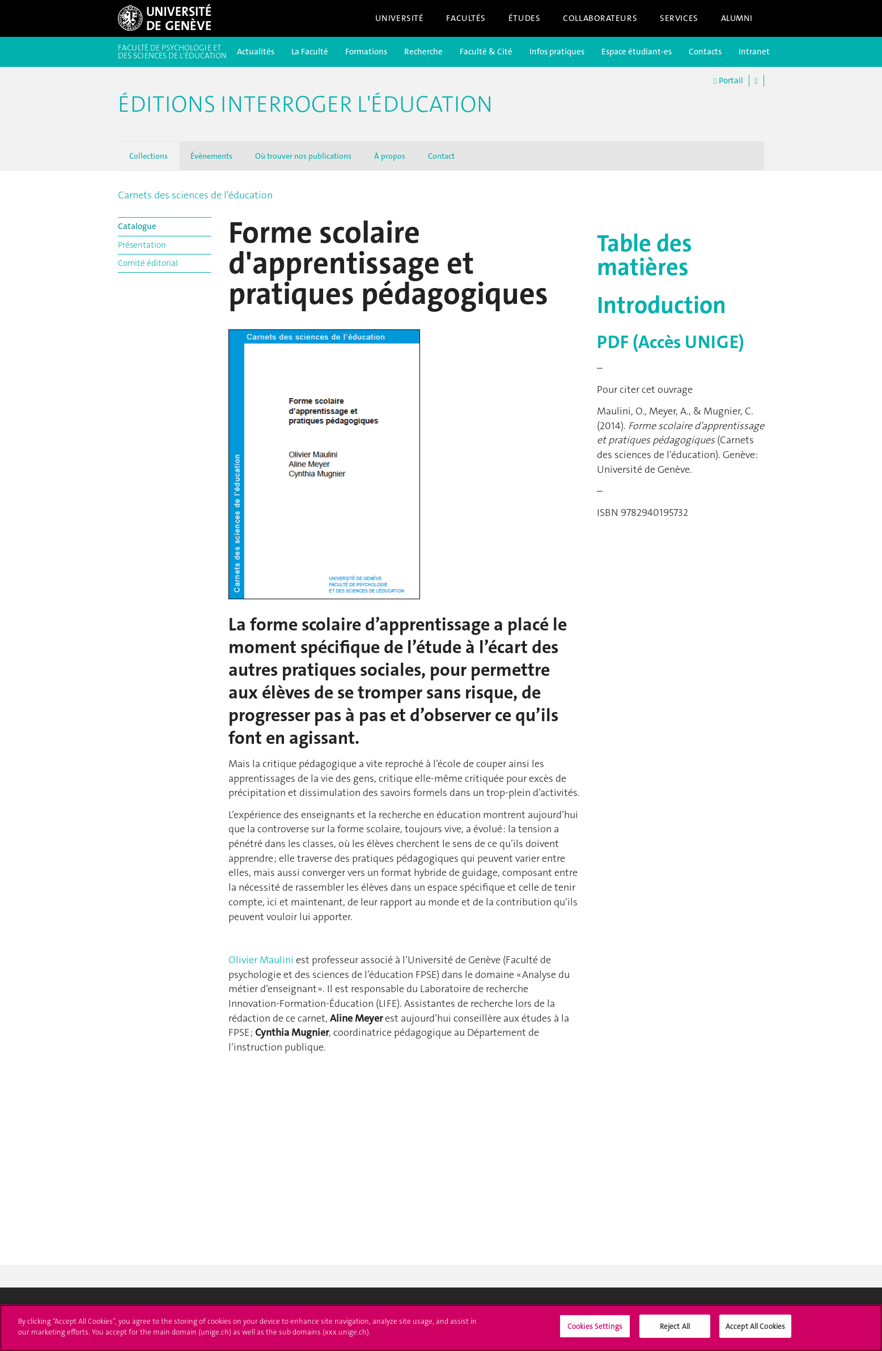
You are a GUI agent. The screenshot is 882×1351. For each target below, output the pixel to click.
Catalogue (137, 226)
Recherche (423, 51)
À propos (389, 156)
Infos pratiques (556, 51)
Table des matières (644, 255)
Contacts (705, 51)
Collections (148, 156)
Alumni (737, 18)
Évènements (211, 156)
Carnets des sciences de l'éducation (195, 195)
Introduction (661, 305)
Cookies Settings (594, 1332)
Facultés (466, 18)
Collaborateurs (600, 18)
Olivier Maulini (261, 960)
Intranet (754, 51)
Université (399, 18)
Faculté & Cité (486, 51)
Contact (441, 156)
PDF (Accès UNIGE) (670, 342)
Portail (728, 81)
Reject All (675, 1332)
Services (679, 18)
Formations (366, 51)
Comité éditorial (148, 263)
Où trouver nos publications (303, 156)
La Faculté (309, 51)
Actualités (255, 51)
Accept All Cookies (755, 1332)
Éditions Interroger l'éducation (305, 104)
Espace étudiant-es (636, 51)
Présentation (142, 245)
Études (524, 18)
